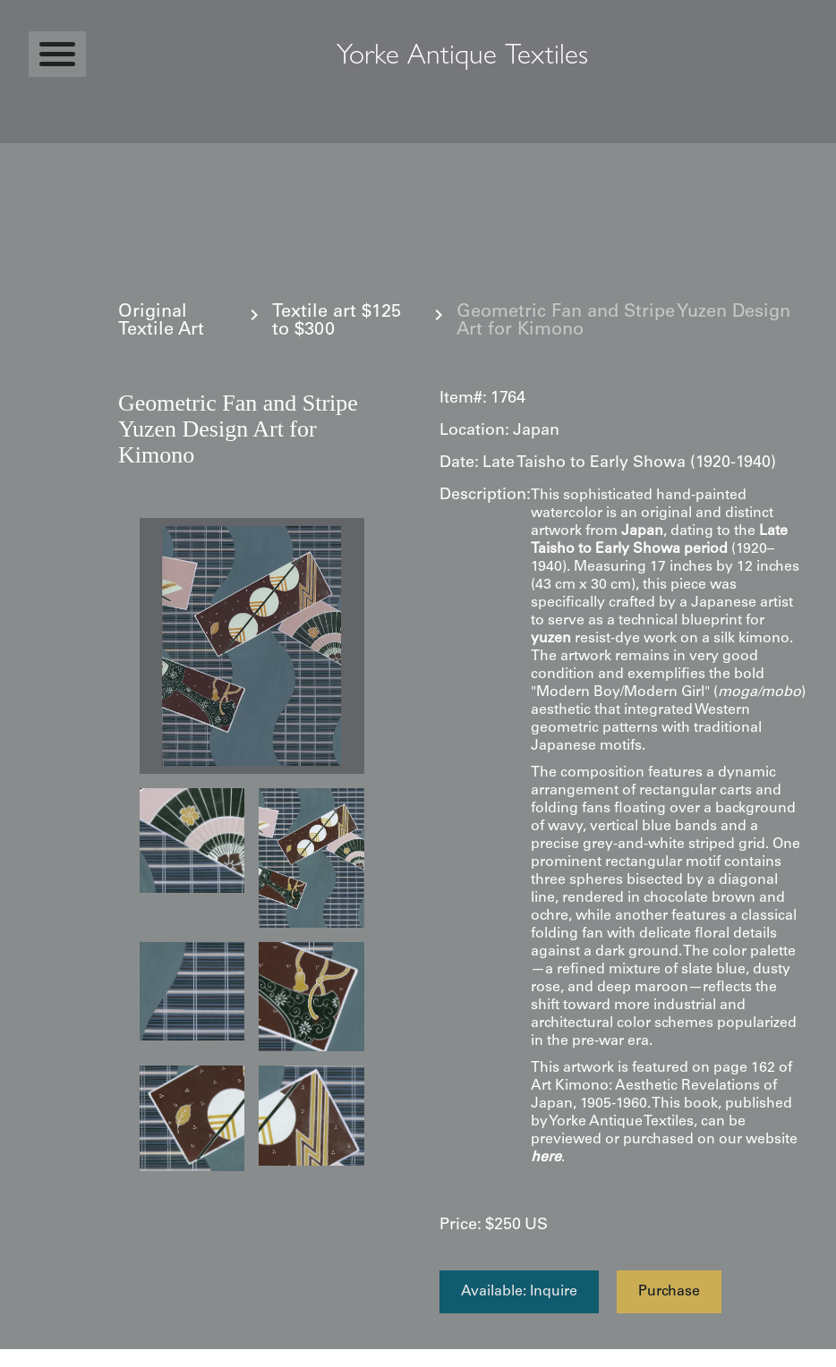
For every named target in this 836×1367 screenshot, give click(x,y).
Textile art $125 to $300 (336, 322)
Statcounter (35, 1358)
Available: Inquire (519, 1292)
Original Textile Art (161, 322)
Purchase (669, 1292)
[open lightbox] (252, 645)
